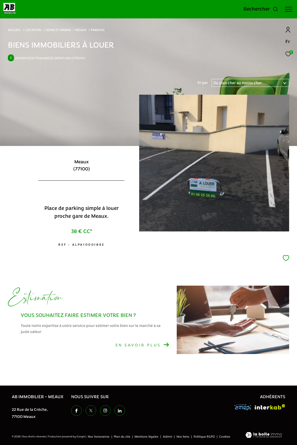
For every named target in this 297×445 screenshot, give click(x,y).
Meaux (80, 30)
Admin (168, 436)
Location (33, 30)
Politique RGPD (204, 436)
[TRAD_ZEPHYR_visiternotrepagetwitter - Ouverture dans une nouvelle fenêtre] (91, 410)
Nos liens (183, 436)
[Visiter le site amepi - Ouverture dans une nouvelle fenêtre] (243, 407)
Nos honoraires (99, 436)
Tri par (202, 83)
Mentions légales (146, 436)
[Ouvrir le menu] (288, 9)
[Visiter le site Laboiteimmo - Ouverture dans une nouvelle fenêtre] (263, 435)
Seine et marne (58, 30)
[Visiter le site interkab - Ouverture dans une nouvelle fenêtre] (270, 406)
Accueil (14, 30)
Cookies (224, 437)
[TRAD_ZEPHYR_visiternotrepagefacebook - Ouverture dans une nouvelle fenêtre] (76, 410)
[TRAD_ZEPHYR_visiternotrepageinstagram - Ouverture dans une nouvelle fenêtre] (105, 410)
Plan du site (122, 436)
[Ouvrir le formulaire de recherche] (260, 9)
